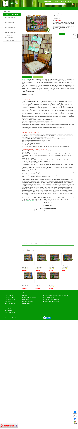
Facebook (75, 419)
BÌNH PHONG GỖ (8, 25)
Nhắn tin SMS (75, 415)
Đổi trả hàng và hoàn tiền (28, 410)
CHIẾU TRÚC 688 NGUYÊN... (10, 22)
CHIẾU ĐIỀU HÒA (8, 35)
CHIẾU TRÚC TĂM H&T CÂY (10, 20)
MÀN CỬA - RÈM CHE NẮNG (10, 32)
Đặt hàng (62, 33)
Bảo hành (25, 404)
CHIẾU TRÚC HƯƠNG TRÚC (10, 17)
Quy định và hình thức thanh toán (29, 406)
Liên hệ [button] (65, 8)
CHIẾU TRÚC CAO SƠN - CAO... (11, 40)
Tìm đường (75, 422)
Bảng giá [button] (46, 8)
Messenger (75, 412)
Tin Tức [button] (56, 8)
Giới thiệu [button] (24, 8)
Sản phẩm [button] (35, 8)
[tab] (27, 77)
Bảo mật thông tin (26, 412)
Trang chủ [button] (13, 8)
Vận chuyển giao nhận (27, 408)
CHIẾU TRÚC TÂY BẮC (9, 37)
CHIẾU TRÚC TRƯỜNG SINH (10, 27)
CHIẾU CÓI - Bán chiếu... (9, 30)
